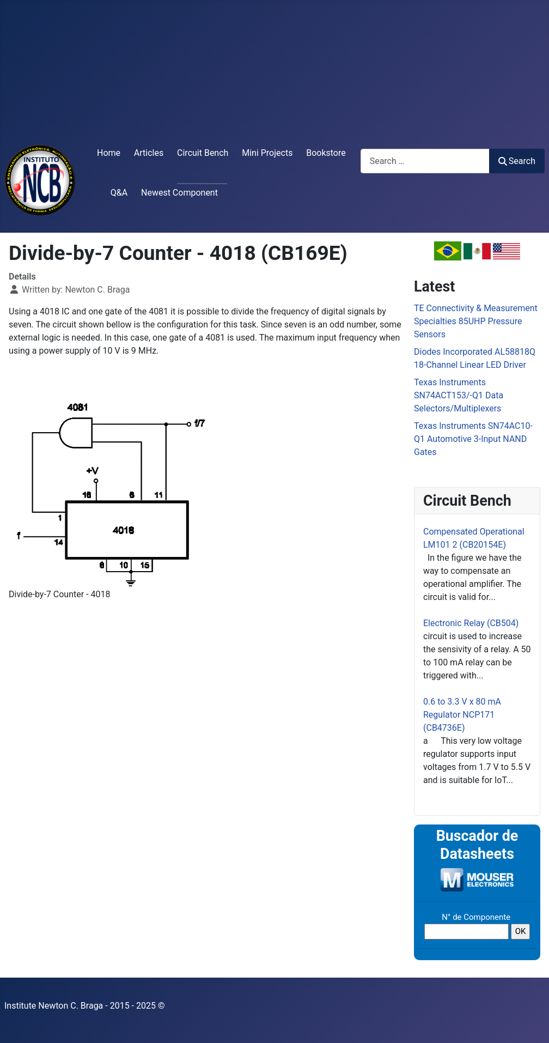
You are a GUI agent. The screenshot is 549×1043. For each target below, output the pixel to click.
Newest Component (179, 192)
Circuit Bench (202, 153)
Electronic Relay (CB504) (470, 623)
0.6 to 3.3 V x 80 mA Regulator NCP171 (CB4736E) (462, 714)
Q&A (119, 192)
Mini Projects (267, 153)
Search (516, 161)
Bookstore (326, 153)
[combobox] (425, 161)
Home (108, 153)
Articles (148, 153)
